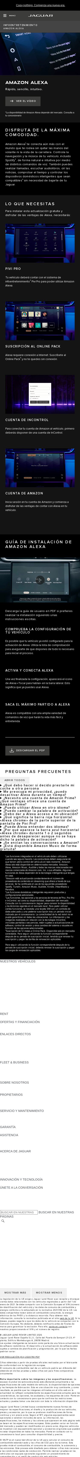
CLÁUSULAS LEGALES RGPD (21, 1249)
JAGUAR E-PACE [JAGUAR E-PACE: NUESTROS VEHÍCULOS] (12, 969)
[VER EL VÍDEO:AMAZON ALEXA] (23, 101)
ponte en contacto (58, 1327)
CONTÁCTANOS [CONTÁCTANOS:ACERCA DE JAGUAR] (11, 1163)
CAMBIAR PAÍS (11, 1225)
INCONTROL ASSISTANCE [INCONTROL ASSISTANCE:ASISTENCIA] (19, 1147)
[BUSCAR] (3, 1221)
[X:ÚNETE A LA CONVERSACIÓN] (3, 1207)
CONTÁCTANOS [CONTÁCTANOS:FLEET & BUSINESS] (11, 1078)
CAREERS (7, 1229)
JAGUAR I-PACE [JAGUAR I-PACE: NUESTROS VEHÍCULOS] (11, 973)
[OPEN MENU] (9, 16)
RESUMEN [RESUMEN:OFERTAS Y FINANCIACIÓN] (7, 1026)
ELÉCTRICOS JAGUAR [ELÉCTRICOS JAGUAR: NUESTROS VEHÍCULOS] (16, 993)
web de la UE (67, 1318)
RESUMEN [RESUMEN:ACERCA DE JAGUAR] (7, 1155)
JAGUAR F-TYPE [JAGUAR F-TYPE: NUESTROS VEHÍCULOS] (12, 977)
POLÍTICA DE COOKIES (17, 1241)
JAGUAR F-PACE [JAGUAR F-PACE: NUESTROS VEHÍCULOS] (12, 965)
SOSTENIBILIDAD (12, 1090)
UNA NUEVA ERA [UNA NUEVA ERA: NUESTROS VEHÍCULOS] (12, 1010)
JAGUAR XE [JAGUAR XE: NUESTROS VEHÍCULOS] (8, 981)
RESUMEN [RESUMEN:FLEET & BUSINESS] (7, 1066)
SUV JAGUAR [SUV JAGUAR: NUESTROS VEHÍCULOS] (9, 989)
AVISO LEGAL (10, 1233)
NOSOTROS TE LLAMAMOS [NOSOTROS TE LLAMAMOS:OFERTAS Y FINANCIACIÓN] (20, 1030)
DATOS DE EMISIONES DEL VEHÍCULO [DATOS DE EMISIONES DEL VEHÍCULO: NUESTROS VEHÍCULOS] (28, 1005)
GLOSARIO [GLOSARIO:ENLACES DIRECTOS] (8, 1046)
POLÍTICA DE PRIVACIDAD (19, 1237)
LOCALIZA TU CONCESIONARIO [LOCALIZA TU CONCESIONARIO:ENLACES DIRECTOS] (23, 1042)
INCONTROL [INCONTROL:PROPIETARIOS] (9, 1102)
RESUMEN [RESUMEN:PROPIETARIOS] (7, 1098)
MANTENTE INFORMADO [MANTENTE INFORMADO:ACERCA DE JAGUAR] (18, 1167)
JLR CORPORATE (12, 1245)
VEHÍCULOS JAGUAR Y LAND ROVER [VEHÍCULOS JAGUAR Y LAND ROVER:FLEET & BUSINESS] (27, 1070)
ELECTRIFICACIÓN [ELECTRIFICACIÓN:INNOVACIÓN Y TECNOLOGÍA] (14, 1183)
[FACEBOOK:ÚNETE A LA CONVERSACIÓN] (10, 1203)
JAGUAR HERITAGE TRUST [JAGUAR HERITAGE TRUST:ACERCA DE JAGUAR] (20, 1175)
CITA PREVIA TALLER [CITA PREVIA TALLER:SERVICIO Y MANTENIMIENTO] (15, 1115)
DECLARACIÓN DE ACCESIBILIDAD (25, 1253)
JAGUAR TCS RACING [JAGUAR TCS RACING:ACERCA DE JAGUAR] (16, 1159)
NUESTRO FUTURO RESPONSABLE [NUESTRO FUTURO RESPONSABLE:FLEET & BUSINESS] (26, 1074)
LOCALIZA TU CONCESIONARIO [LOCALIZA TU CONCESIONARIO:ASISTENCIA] (23, 1143)
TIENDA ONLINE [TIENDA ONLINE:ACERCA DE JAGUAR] (11, 1171)
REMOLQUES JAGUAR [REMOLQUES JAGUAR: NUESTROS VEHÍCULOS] (16, 997)
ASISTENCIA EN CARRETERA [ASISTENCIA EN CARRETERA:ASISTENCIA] (21, 1139)
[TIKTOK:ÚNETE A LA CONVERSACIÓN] (7, 1195)
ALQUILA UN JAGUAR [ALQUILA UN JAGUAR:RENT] (15, 1018)
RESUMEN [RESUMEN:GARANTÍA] (7, 1131)
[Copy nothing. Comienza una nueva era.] (40, 5)
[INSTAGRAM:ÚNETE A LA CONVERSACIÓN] (10, 1191)
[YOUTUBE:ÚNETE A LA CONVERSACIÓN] (9, 1199)
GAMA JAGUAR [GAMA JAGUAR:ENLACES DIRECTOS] (11, 1038)
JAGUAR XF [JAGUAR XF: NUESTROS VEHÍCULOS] (8, 985)
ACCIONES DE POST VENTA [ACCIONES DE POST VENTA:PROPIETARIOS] (20, 1106)
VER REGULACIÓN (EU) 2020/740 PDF (20, 1357)
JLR (3, 1086)
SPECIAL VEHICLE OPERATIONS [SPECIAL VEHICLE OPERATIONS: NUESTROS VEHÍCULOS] (23, 1001)
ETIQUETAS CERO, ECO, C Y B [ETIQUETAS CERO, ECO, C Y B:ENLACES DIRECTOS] (22, 1058)
